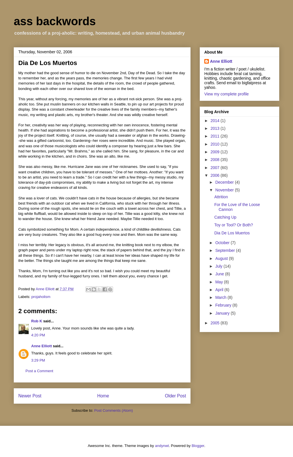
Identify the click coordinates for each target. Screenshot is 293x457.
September (225, 250)
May (219, 282)
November (225, 190)
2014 (216, 120)
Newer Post (29, 395)
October (223, 242)
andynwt (162, 446)
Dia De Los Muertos (232, 233)
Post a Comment (39, 371)
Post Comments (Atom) (113, 410)
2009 (216, 152)
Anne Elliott (41, 346)
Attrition (221, 197)
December (225, 182)
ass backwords (55, 21)
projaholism (40, 297)
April (219, 289)
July (219, 266)
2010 (216, 144)
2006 (216, 175)
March (221, 297)
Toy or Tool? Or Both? (233, 225)
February (223, 305)
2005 (216, 323)
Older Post (175, 395)
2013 (216, 128)
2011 (216, 136)
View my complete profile (226, 94)
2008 (216, 159)
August (222, 258)
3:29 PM (38, 360)
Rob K (36, 321)
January (223, 313)
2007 (216, 167)
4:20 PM (38, 335)
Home (103, 395)
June (220, 274)
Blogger (198, 446)
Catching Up (225, 217)
